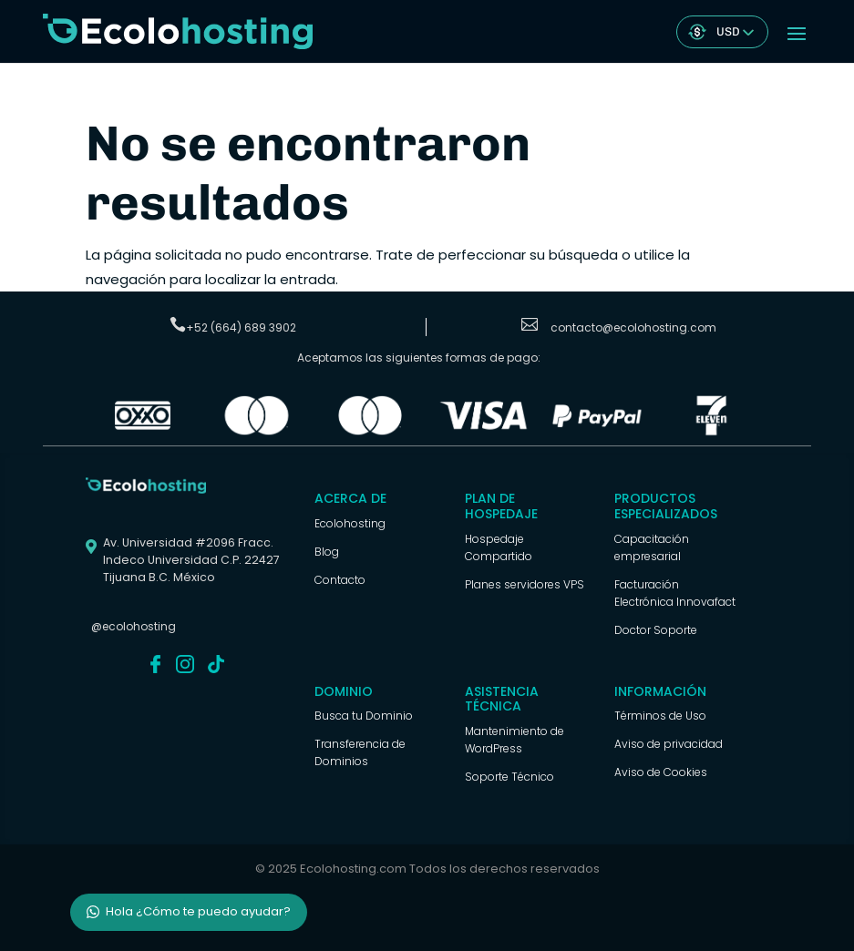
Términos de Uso (660, 715)
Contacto (339, 580)
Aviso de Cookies (660, 772)
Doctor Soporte (655, 630)
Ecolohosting (350, 523)
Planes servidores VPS (524, 584)
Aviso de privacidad (668, 744)
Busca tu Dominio (363, 715)
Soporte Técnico (509, 776)
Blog (326, 551)
